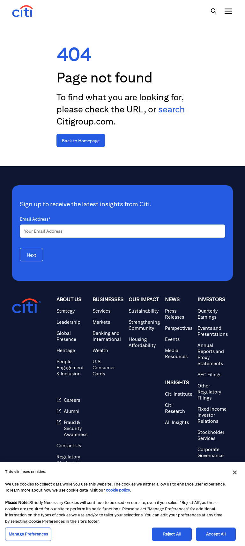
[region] (122, 504)
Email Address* (35, 219)
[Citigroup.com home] (26, 306)
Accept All (215, 534)
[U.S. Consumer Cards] (108, 367)
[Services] (108, 311)
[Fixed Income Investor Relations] (212, 415)
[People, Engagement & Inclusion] (71, 367)
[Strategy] (71, 311)
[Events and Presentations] (212, 331)
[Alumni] (71, 411)
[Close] (235, 472)
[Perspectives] (178, 328)
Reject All (172, 534)
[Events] (178, 339)
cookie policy (118, 490)
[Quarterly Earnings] (212, 314)
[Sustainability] (144, 311)
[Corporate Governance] (212, 452)
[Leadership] (71, 322)
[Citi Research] (178, 408)
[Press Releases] (178, 314)
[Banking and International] (108, 336)
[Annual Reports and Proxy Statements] (212, 354)
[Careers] (71, 400)
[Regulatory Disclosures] (71, 460)
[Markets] (108, 322)
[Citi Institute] (178, 394)
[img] (213, 11)
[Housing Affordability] (144, 342)
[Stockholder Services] (212, 435)
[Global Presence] (71, 336)
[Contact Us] (71, 446)
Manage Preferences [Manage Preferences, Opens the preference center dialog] (28, 534)
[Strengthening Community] (144, 325)
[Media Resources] (178, 353)
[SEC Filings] (212, 375)
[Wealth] (108, 350)
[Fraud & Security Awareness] (71, 428)
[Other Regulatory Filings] (212, 392)
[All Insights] (178, 422)
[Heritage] (71, 350)
